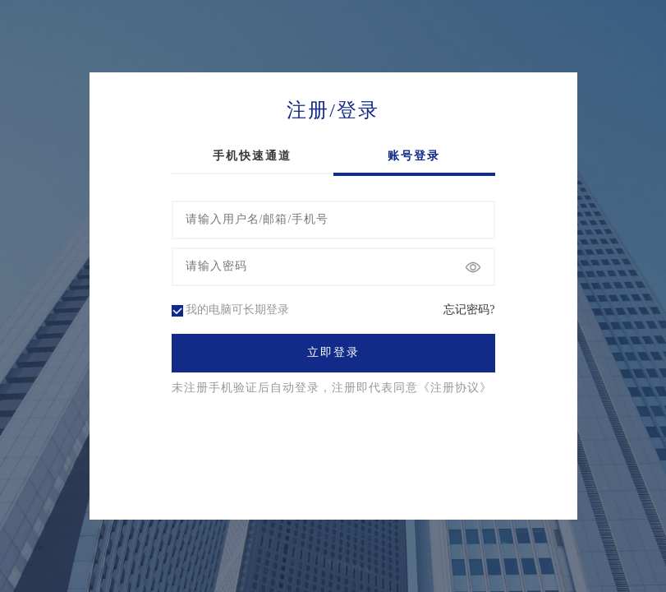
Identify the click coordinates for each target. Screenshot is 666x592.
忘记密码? (468, 310)
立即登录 (333, 352)
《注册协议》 (455, 388)
